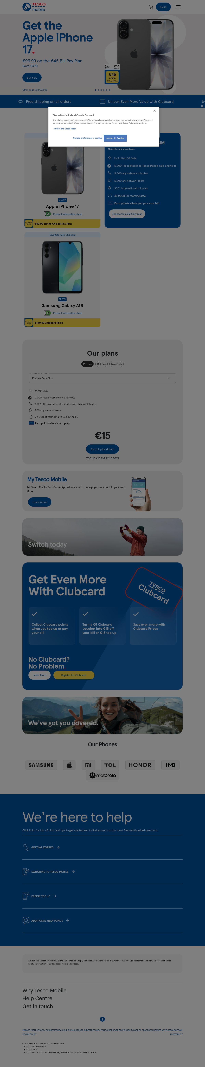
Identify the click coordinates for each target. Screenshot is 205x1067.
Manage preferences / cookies (87, 137)
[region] (103, 127)
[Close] (154, 111)
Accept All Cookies (115, 138)
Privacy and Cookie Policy (65, 128)
